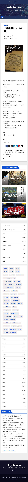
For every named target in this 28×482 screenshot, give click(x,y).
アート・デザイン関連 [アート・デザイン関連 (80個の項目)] (9, 278)
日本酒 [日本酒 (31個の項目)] (6, 313)
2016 (4, 378)
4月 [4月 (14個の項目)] (5, 271)
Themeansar (14, 479)
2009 (4, 406)
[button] (25, 17)
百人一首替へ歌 (7, 245)
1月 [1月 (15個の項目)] (5, 268)
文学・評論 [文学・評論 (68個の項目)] (7, 307)
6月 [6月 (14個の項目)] (17, 271)
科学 (4, 249)
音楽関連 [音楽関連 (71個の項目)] (13, 332)
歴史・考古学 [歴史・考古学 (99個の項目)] (7, 316)
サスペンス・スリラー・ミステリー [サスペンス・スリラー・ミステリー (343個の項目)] (12, 284)
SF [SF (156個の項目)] (12, 275)
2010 (4, 402)
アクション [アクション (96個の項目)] (20, 275)
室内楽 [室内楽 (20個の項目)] (6, 303)
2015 (4, 382)
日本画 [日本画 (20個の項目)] (15, 310)
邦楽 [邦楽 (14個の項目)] (5, 329)
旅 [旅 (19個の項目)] (14, 307)
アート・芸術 (6, 225)
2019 (4, 366)
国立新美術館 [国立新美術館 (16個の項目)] (14, 297)
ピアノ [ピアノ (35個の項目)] (14, 291)
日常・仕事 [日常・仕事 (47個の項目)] (7, 310)
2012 (4, 394)
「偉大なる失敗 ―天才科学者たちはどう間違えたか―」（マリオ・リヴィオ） (8, 154)
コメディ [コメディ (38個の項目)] (17, 281)
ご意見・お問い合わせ (9, 450)
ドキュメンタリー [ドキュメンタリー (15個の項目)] (8, 287)
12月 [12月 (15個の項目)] (5, 275)
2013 (4, 390)
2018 (4, 370)
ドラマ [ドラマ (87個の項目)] (18, 287)
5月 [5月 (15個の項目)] (11, 271)
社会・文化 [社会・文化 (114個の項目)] (16, 323)
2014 (4, 386)
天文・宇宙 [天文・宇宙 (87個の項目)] (15, 300)
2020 (4, 362)
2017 (4, 374)
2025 (4, 343)
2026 (4, 339)
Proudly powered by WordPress (9, 477)
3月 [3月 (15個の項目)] (17, 268)
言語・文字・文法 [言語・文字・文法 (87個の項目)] (16, 326)
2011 (4, 398)
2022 (4, 355)
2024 (4, 347)
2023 (4, 351)
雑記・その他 (6, 257)
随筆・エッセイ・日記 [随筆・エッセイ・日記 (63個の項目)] (15, 329)
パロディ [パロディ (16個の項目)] (6, 291)
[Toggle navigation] (14, 17)
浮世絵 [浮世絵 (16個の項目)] (12, 319)
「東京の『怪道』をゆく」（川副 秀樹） (19, 152)
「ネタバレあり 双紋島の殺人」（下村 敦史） (13, 212)
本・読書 (6, 25)
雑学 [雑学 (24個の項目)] (6, 332)
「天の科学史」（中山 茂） (12, 179)
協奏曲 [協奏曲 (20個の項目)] (13, 294)
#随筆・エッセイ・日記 (10, 38)
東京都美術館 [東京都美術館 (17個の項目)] (14, 313)
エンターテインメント (9, 229)
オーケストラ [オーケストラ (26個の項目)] (7, 281)
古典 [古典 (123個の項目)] (6, 297)
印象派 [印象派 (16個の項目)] (21, 294)
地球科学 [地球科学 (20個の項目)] (6, 300)
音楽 (4, 261)
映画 (4, 237)
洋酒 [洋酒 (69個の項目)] (6, 319)
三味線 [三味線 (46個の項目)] (6, 294)
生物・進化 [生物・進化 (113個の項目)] (7, 323)
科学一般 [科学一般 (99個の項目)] (6, 326)
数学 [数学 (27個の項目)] (20, 303)
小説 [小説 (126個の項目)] (13, 303)
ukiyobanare (14, 7)
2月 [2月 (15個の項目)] (11, 268)
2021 (4, 359)
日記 (4, 233)
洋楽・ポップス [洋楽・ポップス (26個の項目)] (18, 316)
